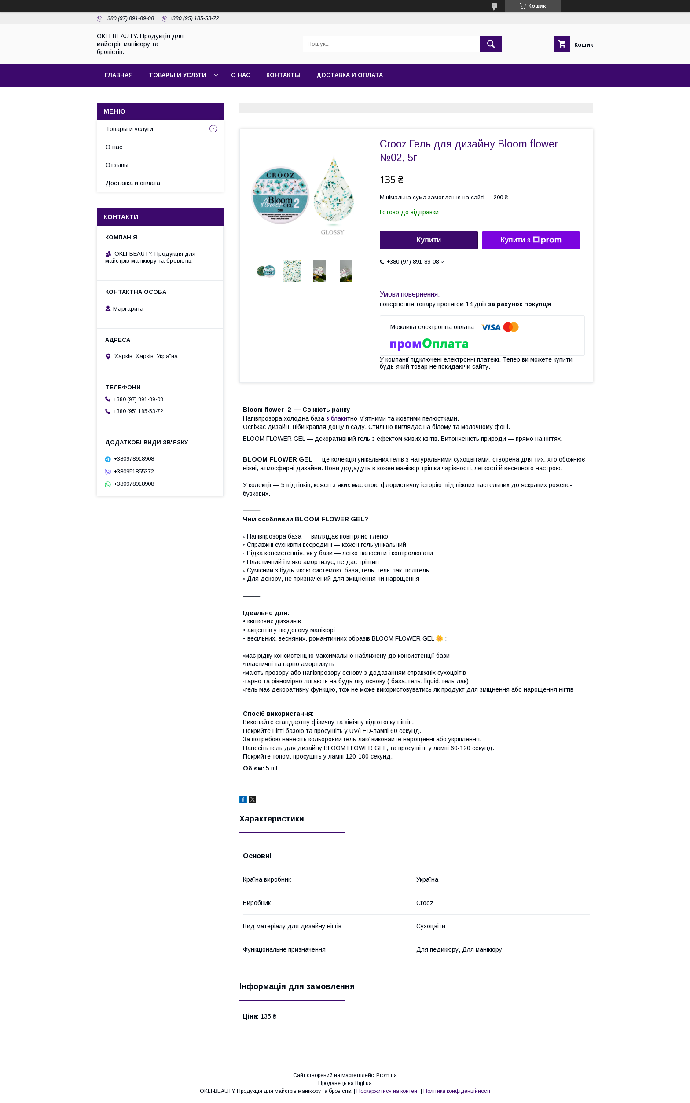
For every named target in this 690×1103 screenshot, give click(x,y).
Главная (119, 75)
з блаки (335, 418)
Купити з (530, 240)
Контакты (283, 75)
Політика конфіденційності (456, 1091)
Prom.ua (386, 1075)
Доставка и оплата (349, 75)
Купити (429, 240)
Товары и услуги (177, 75)
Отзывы (117, 165)
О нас (240, 75)
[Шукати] (491, 44)
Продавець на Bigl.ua (345, 1083)
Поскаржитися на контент (387, 1091)
